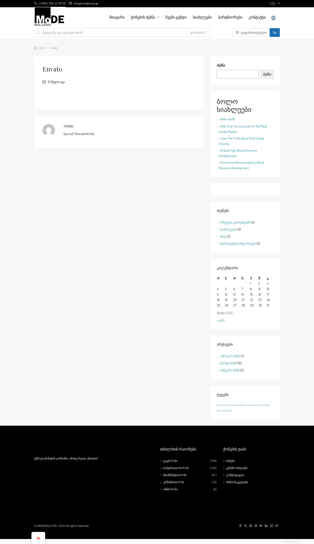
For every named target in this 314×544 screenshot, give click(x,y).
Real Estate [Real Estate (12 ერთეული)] (228, 410)
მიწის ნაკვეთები (237, 482)
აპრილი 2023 (230, 356)
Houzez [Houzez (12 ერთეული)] (267, 405)
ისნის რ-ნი (170, 489)
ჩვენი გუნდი (176, 17)
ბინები (230, 461)
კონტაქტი (257, 17)
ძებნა (221, 65)
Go (275, 32)
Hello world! (227, 119)
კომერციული (235, 475)
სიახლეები (202, 17)
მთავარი (117, 17)
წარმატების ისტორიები (238, 243)
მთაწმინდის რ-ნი (174, 475)
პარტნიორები (230, 17)
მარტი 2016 (228, 363)
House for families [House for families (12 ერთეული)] (256, 405)
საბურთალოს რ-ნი (176, 468)
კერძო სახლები (237, 468)
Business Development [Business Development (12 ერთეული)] (237, 405)
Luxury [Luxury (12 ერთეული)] (219, 410)
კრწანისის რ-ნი (173, 482)
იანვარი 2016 (229, 370)
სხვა (223, 236)
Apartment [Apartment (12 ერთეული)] (222, 405)
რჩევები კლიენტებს (235, 222)
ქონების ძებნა (143, 17)
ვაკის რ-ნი (170, 461)
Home (42, 47)
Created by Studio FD (290, 541)
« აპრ (221, 320)
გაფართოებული (251, 32)
